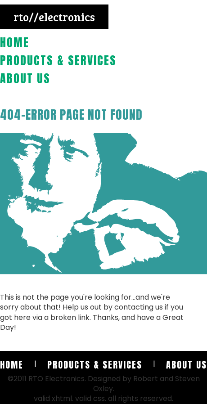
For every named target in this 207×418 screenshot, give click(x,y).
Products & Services (58, 60)
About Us (25, 78)
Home (14, 42)
